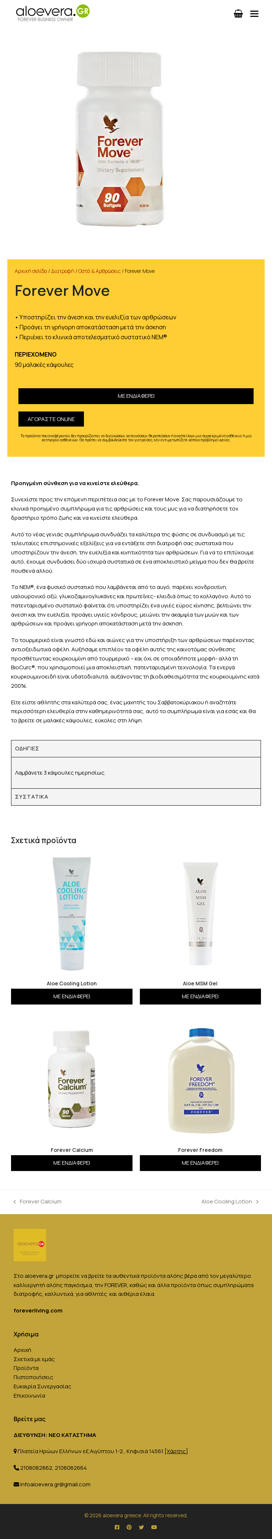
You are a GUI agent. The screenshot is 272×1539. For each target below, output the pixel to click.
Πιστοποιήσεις (33, 1377)
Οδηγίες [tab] (27, 748)
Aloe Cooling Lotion (229, 1201)
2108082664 (71, 1468)
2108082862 (36, 1468)
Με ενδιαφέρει (136, 396)
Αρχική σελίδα (31, 270)
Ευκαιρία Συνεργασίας (42, 1386)
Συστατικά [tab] (32, 796)
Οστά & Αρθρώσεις (99, 270)
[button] (254, 13)
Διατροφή (62, 270)
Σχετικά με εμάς (34, 1359)
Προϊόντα (26, 1368)
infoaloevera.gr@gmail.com (55, 1484)
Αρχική (22, 1350)
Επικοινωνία (29, 1395)
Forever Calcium (37, 1201)
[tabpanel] (136, 773)
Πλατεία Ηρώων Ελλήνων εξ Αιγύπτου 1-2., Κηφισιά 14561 (103, 1451)
